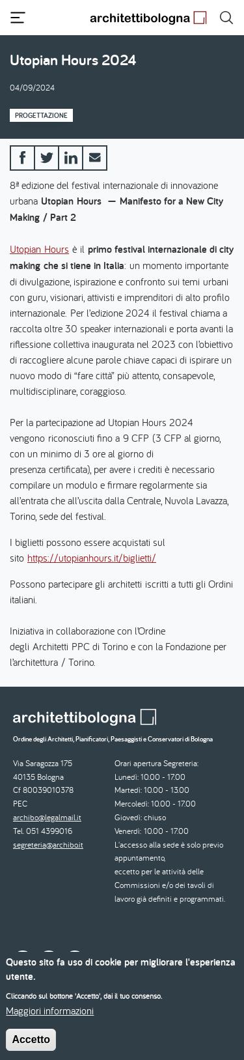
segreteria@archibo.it (48, 844)
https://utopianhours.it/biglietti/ (91, 557)
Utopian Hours (39, 248)
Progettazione (41, 115)
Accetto (31, 1047)
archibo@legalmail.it (47, 817)
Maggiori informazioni (50, 1018)
